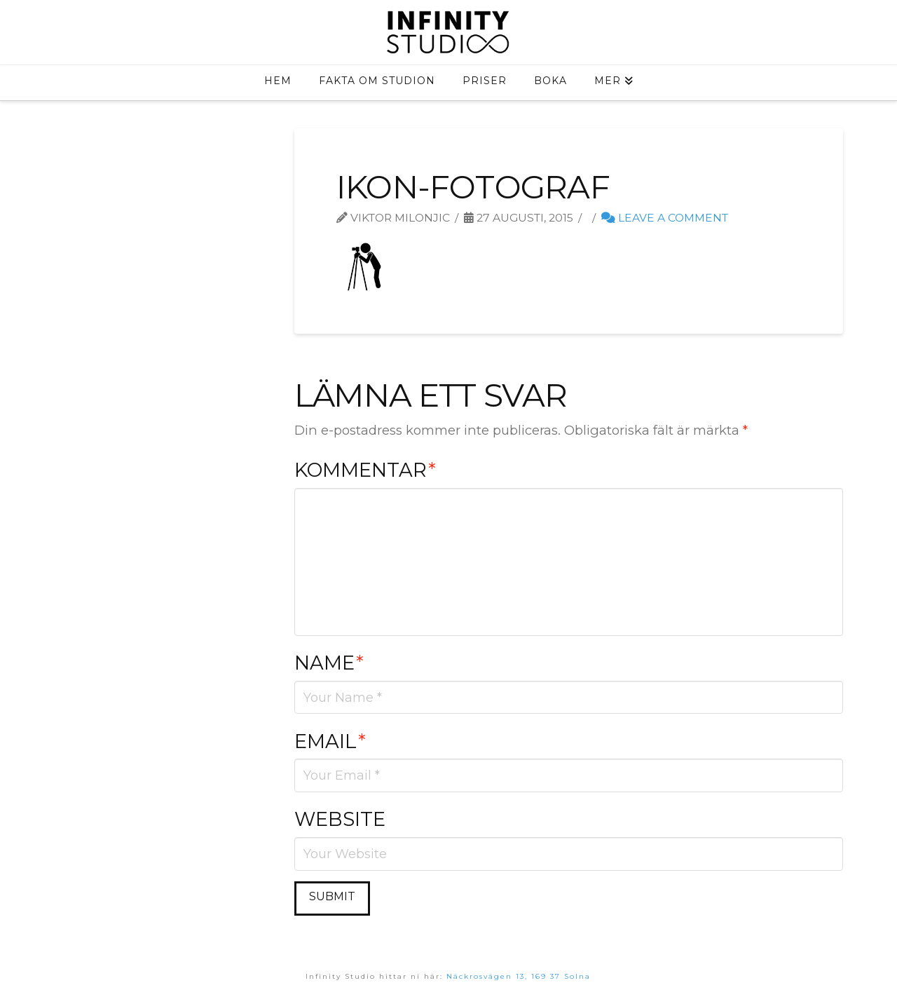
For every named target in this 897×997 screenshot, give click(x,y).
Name (329, 662)
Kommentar (365, 470)
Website (339, 819)
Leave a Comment (664, 217)
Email (330, 741)
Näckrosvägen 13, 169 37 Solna (518, 976)
